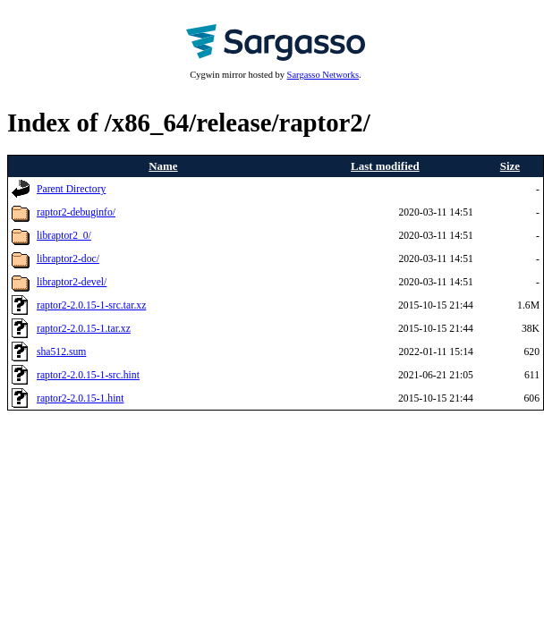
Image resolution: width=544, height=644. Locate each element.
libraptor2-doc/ (68, 259)
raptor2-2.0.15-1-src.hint (88, 375)
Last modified (385, 166)
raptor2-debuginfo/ (76, 212)
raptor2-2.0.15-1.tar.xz (84, 329)
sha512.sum (61, 352)
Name (163, 166)
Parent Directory (71, 189)
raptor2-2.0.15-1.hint (80, 398)
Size (510, 166)
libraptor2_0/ (64, 236)
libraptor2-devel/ (71, 282)
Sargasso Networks (323, 75)
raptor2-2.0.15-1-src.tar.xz (91, 305)
